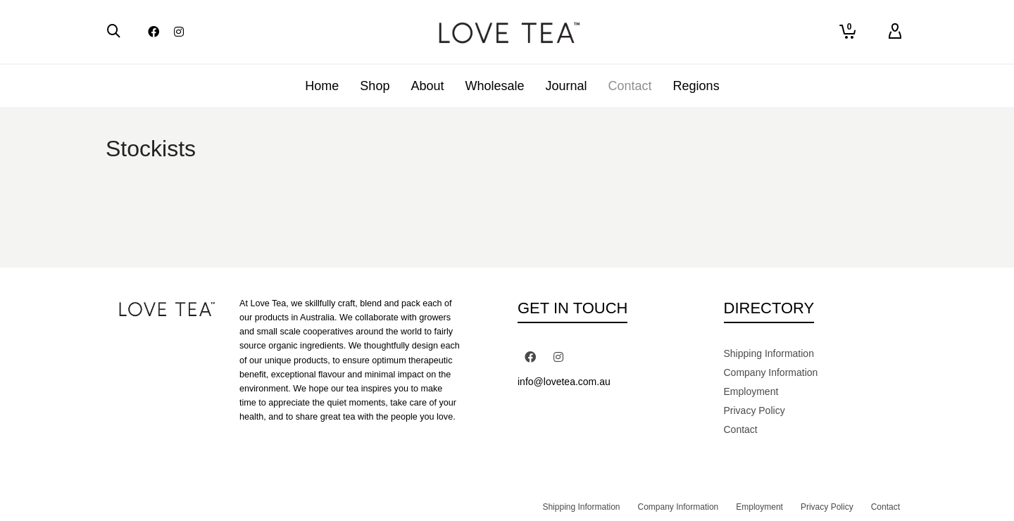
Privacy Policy (754, 410)
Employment (751, 391)
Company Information (771, 372)
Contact (741, 429)
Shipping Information (769, 353)
